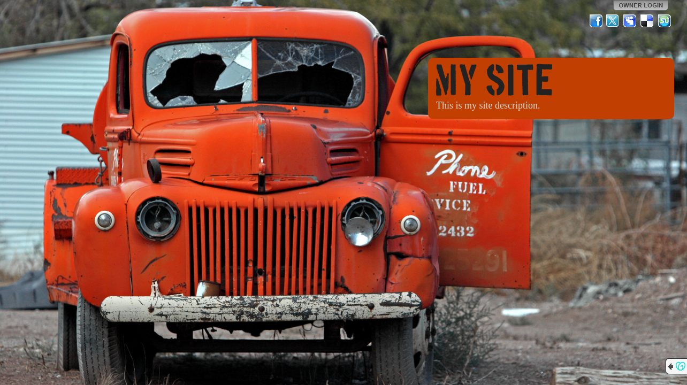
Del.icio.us (647, 20)
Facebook (596, 20)
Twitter (613, 20)
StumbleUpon (664, 20)
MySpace (630, 20)
